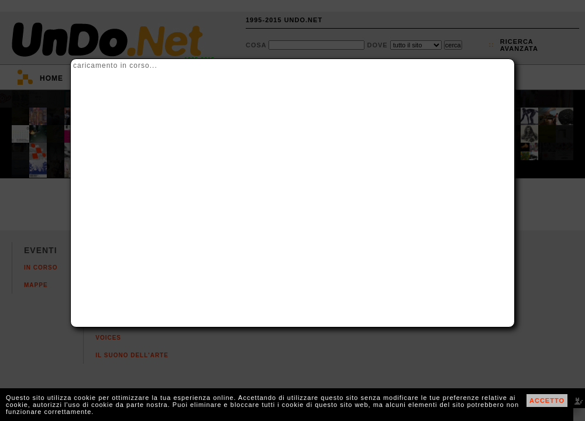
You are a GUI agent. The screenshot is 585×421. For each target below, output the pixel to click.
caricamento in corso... (115, 65)
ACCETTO (547, 400)
